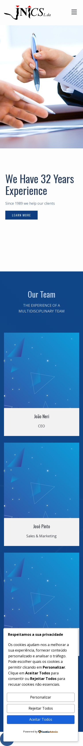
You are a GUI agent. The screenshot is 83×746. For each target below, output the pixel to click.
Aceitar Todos (40, 719)
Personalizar (40, 697)
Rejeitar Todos (41, 708)
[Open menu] (74, 12)
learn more (21, 215)
